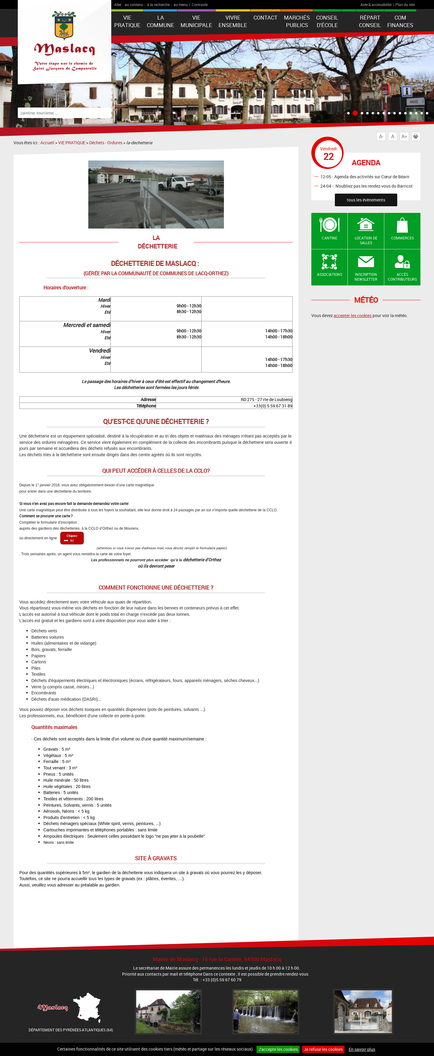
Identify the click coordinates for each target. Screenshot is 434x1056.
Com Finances (400, 21)
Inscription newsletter (365, 277)
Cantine (329, 237)
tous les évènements (366, 200)
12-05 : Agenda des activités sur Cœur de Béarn (364, 176)
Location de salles (366, 240)
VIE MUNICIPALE (196, 21)
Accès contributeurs (402, 277)
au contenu (134, 4)
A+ (404, 136)
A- (381, 136)
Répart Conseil (370, 21)
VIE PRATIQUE (127, 21)
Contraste (200, 4)
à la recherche (158, 4)
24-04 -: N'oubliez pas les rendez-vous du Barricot (366, 185)
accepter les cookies (353, 315)
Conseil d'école (327, 21)
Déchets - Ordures (105, 142)
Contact (265, 17)
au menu (181, 4)
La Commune (160, 21)
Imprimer (416, 136)
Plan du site (405, 4)
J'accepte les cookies (278, 1049)
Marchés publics (297, 21)
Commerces (402, 237)
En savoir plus (362, 1049)
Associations (329, 274)
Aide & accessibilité (376, 4)
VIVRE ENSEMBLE (233, 21)
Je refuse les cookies (323, 1049)
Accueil (47, 142)
